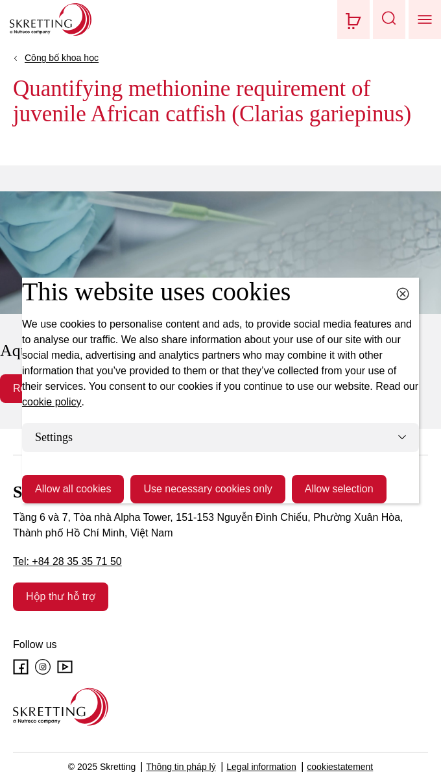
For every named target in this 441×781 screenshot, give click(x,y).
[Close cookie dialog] (402, 294)
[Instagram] (43, 667)
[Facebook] (21, 667)
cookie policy (52, 401)
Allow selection (339, 488)
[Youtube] (65, 667)
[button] (389, 19)
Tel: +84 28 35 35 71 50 (67, 561)
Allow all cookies (73, 488)
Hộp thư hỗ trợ (60, 596)
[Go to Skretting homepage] (50, 19)
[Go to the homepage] (60, 707)
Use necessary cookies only (207, 488)
